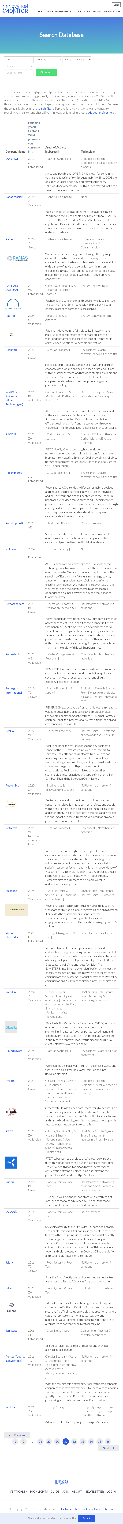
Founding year (34, 125)
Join (87, 11)
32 (74, 1441)
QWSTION (12, 158)
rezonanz (11, 890)
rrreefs (9, 1080)
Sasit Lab (10, 1407)
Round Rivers (13, 1050)
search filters (45, 108)
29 (48, 1441)
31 (65, 1441)
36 (108, 1441)
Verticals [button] (45, 11)
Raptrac (10, 315)
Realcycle (11, 349)
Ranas (9, 239)
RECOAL (11, 434)
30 (57, 1441)
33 (82, 1441)
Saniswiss (11, 1330)
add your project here (101, 112)
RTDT (9, 1131)
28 (40, 1441)
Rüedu (9, 1182)
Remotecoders (14, 603)
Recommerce (13, 472)
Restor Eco (12, 785)
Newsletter (112, 11)
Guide (78, 11)
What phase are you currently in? (34, 143)
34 (91, 1441)
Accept (86, 1518)
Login (116, 5)
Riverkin (10, 992)
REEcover (11, 549)
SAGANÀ (11, 1212)
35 (99, 1441)
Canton (33, 131)
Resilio (9, 731)
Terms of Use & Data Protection (94, 1509)
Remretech (12, 654)
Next (106, 1448)
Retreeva (11, 828)
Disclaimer (66, 1509)
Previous (19, 1435)
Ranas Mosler (13, 196)
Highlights (63, 11)
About (97, 11)
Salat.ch (10, 1262)
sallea (8, 1288)
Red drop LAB (14, 523)
